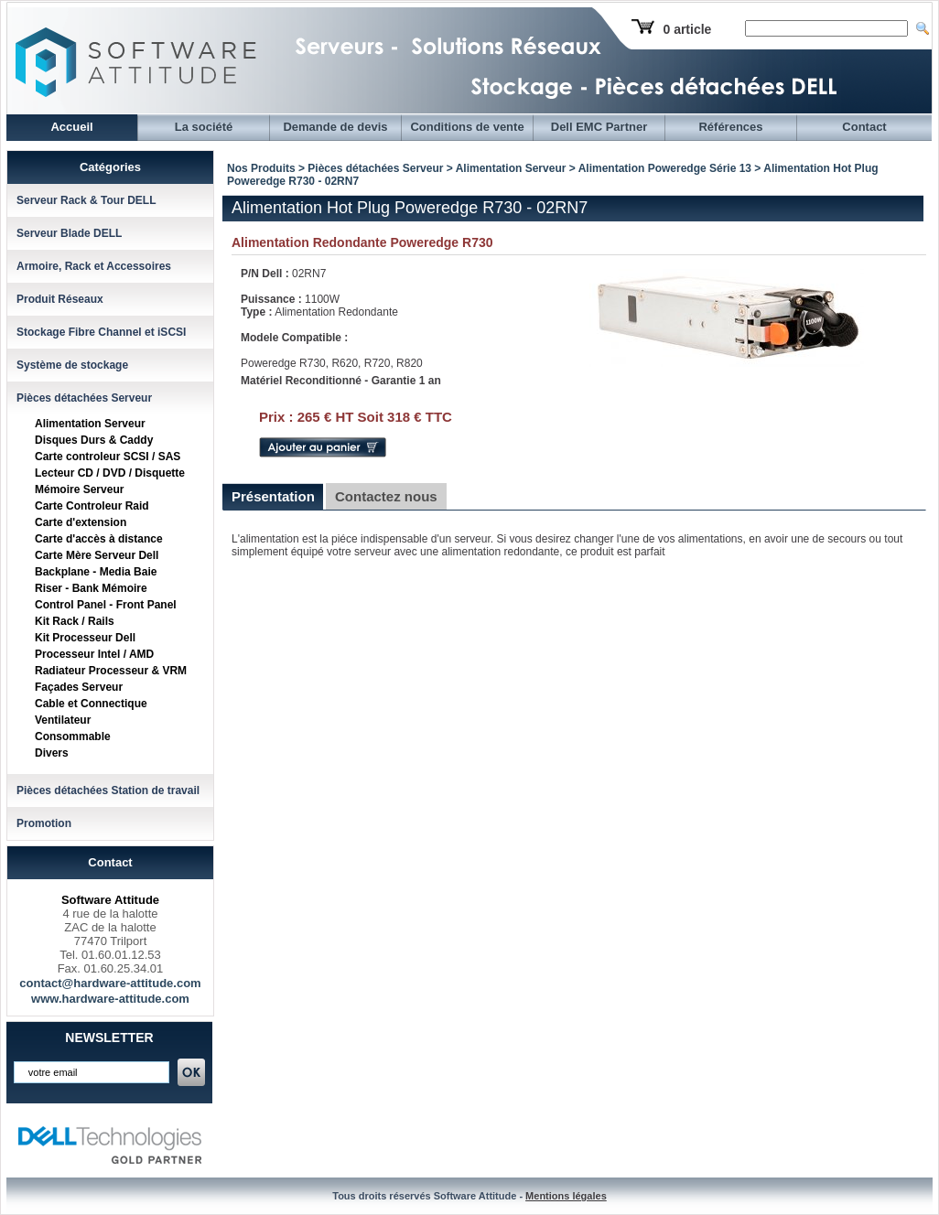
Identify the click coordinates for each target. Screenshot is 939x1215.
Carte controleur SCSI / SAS (107, 456)
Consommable (73, 736)
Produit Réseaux (59, 299)
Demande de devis (335, 127)
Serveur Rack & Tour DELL (86, 200)
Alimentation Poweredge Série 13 (664, 168)
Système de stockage (72, 365)
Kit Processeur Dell (85, 637)
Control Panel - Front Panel (106, 604)
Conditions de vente (466, 127)
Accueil (71, 127)
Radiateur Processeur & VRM (111, 670)
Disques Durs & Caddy (94, 440)
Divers (52, 753)
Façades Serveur (79, 687)
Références (730, 127)
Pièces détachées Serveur (84, 398)
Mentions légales (566, 1195)
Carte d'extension (80, 522)
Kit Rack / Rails (74, 621)
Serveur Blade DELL (69, 233)
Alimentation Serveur (90, 423)
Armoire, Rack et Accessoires (93, 266)
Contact (864, 127)
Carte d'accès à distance (99, 538)
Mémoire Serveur (79, 489)
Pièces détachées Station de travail (108, 790)
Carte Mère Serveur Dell (96, 555)
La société (204, 127)
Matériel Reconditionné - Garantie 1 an (341, 380)
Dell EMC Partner (599, 127)
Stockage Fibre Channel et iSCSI (101, 332)
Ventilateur (63, 720)
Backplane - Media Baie (95, 571)
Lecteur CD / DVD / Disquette (110, 473)
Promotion (43, 823)
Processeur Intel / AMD (94, 654)
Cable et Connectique (91, 703)
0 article (687, 29)
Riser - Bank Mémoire (91, 588)
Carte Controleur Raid (92, 506)
